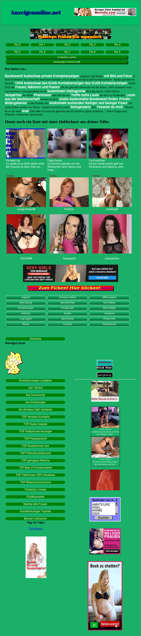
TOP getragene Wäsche (35, 460)
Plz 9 (117, 52)
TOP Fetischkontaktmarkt (35, 453)
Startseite (35, 338)
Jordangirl (112, 209)
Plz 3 (92, 44)
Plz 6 (42, 52)
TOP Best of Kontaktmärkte (35, 467)
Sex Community (35, 395)
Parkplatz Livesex (35, 489)
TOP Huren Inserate (35, 424)
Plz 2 (67, 44)
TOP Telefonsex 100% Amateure (35, 475)
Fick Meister (36, 528)
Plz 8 (92, 52)
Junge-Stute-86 (26, 209)
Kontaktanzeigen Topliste (35, 511)
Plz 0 (17, 44)
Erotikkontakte (35, 496)
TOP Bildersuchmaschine (35, 482)
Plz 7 (67, 52)
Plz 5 (17, 52)
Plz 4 (117, 44)
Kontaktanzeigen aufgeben (35, 380)
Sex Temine (35, 387)
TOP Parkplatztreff (35, 438)
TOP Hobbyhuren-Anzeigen (35, 431)
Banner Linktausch (35, 518)
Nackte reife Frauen (35, 504)
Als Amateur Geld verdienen (35, 409)
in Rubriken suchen (66, 57)
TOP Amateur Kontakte (35, 416)
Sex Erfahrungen (35, 402)
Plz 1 (42, 44)
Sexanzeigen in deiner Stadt (66, 62)
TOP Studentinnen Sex (35, 446)
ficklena (69, 209)
